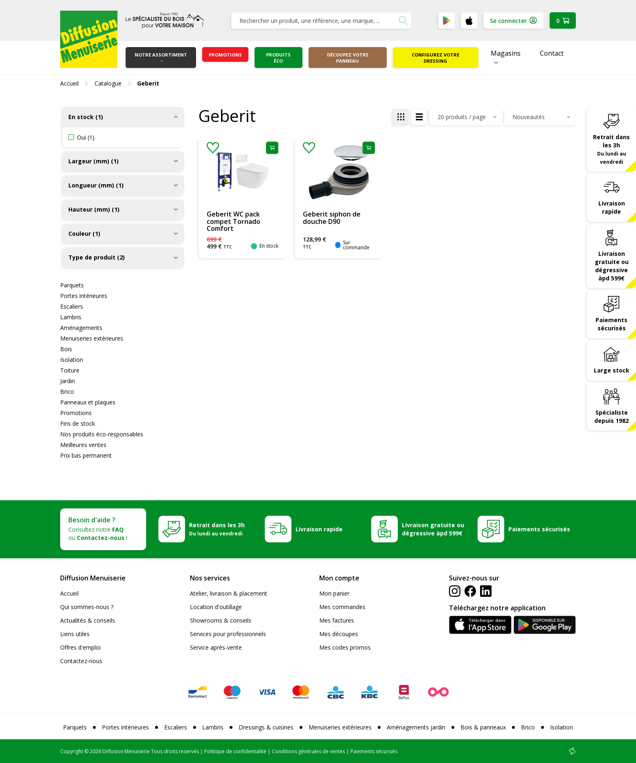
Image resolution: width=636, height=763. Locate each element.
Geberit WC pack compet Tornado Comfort (233, 221)
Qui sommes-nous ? (86, 607)
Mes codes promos (345, 647)
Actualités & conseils (87, 620)
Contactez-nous (81, 661)
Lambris (70, 317)
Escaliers (71, 306)
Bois (66, 349)
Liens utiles (75, 634)
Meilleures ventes (83, 445)
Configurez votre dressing (435, 58)
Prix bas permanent (86, 455)
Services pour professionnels (228, 634)
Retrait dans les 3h (611, 149)
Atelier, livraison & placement (228, 593)
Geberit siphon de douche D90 (332, 218)
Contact (552, 53)
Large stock (611, 370)
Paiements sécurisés (611, 324)
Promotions (225, 55)
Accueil (69, 593)
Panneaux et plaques (87, 402)
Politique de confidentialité (235, 751)
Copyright (71, 751)
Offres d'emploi (80, 647)
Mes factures (336, 620)
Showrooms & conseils (220, 620)
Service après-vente (216, 647)
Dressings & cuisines (266, 727)
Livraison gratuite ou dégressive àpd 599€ (612, 266)
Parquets (72, 285)
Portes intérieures (83, 296)
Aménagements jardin (416, 727)
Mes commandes (342, 607)
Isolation (71, 359)
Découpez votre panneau (347, 58)
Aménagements (81, 328)
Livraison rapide (611, 207)
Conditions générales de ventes (308, 751)
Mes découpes (338, 634)
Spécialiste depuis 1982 (611, 416)
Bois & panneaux (483, 727)
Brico (67, 391)
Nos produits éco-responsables (101, 434)
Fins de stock (77, 423)
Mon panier (334, 593)
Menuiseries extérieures (91, 338)
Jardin (67, 381)
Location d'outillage (216, 607)
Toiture (69, 370)
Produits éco (278, 58)
